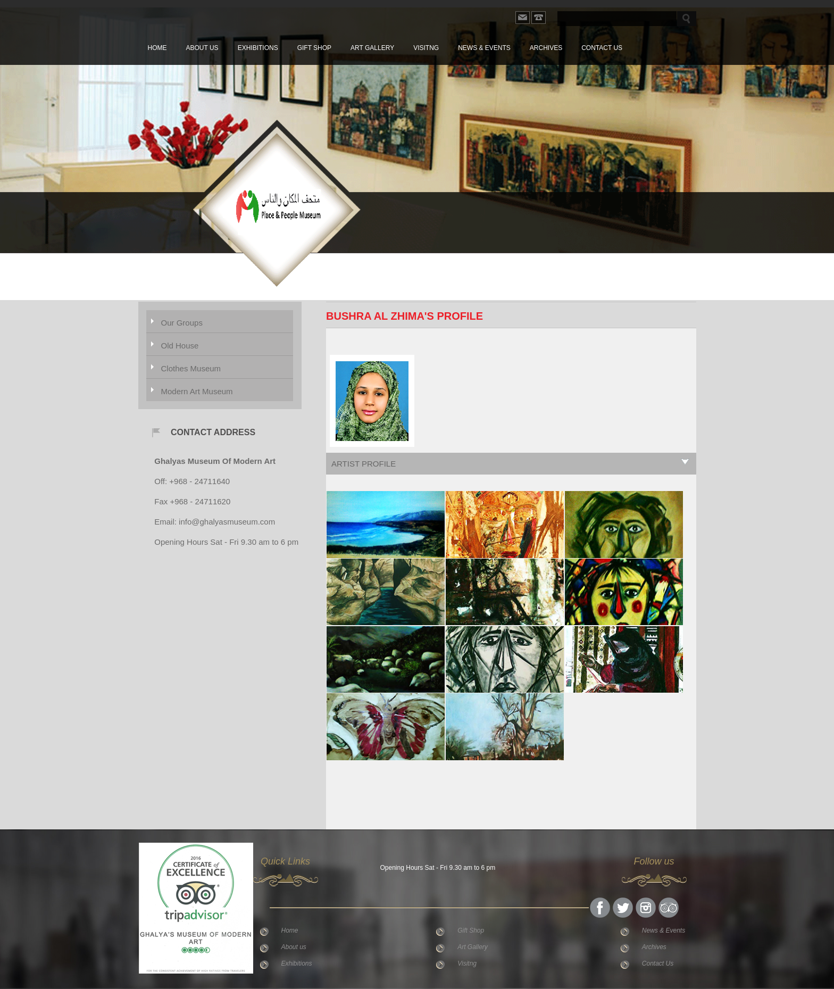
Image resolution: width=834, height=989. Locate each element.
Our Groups (182, 322)
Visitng (426, 48)
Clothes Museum (191, 368)
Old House (180, 345)
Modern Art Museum (197, 391)
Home (157, 48)
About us (202, 48)
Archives (546, 48)
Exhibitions (258, 48)
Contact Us (601, 48)
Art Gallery (372, 48)
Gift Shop (314, 48)
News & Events (484, 48)
